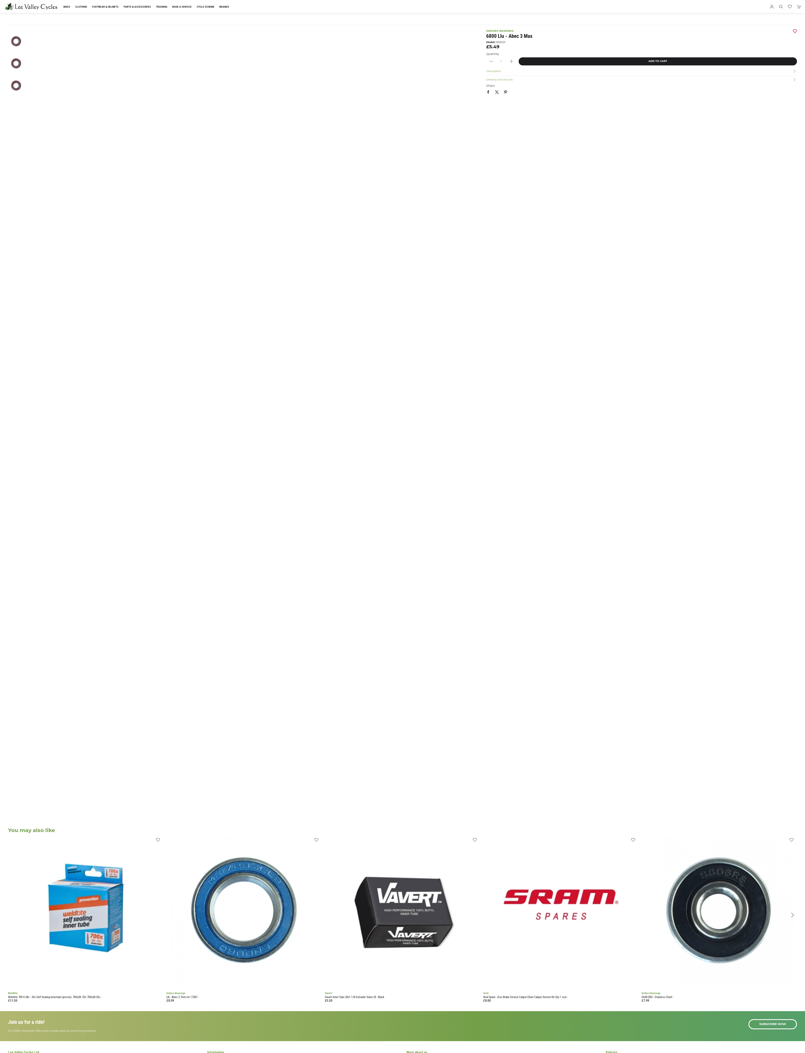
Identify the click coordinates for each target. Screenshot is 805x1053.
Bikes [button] (66, 6)
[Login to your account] (772, 7)
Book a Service (182, 6)
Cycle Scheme (205, 6)
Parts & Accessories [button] (137, 6)
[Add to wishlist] (157, 841)
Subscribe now (772, 1024)
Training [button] (161, 6)
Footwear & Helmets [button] (105, 6)
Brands (224, 6)
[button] (781, 7)
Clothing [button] (81, 6)
